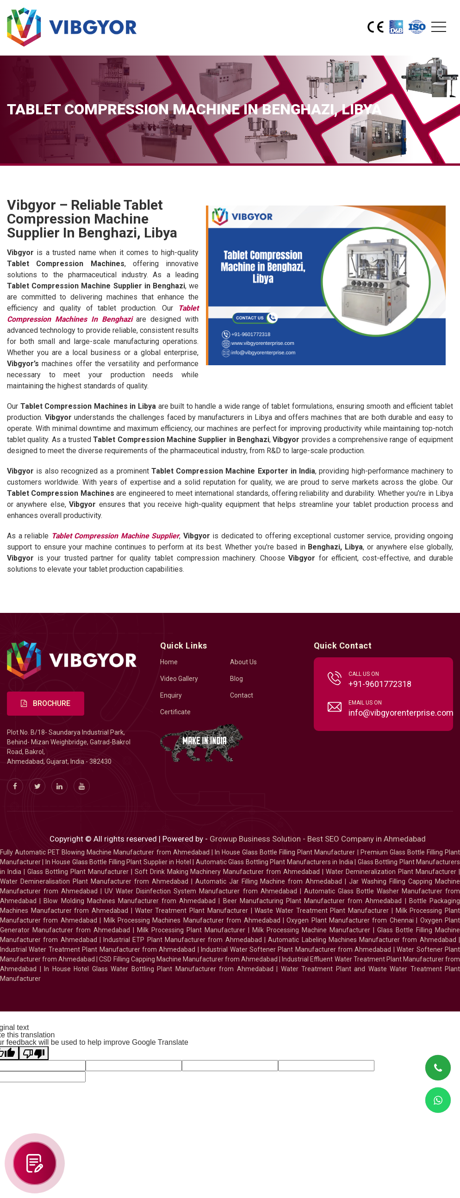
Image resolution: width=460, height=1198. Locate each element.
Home (169, 662)
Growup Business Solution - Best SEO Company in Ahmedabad (318, 839)
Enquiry (171, 695)
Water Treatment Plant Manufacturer (193, 911)
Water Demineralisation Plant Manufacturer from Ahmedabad (94, 882)
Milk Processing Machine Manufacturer (311, 930)
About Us (243, 662)
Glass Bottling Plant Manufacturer (78, 872)
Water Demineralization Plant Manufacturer (391, 872)
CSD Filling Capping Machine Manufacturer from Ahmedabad (188, 959)
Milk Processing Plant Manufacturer (191, 930)
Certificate (175, 712)
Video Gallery (179, 678)
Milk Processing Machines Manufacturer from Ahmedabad (192, 920)
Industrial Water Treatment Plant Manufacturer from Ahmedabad (97, 950)
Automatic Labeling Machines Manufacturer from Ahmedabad (362, 940)
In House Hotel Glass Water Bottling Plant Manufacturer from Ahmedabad (159, 969)
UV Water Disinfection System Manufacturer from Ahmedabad (201, 891)
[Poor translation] (34, 1054)
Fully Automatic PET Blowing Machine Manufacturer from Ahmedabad (105, 852)
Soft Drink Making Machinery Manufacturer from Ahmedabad (227, 872)
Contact (241, 695)
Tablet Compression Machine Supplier (115, 535)
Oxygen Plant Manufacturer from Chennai (350, 920)
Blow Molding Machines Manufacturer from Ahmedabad (130, 901)
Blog (236, 678)
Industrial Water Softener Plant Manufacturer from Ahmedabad (296, 950)
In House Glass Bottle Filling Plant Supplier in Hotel (118, 862)
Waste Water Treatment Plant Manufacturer (322, 911)
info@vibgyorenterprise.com (401, 713)
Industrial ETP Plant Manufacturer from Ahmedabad (182, 940)
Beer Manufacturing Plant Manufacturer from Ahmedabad (312, 901)
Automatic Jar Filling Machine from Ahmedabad (268, 882)
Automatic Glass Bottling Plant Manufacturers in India (274, 862)
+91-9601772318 (379, 684)
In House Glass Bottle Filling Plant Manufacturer (285, 852)
